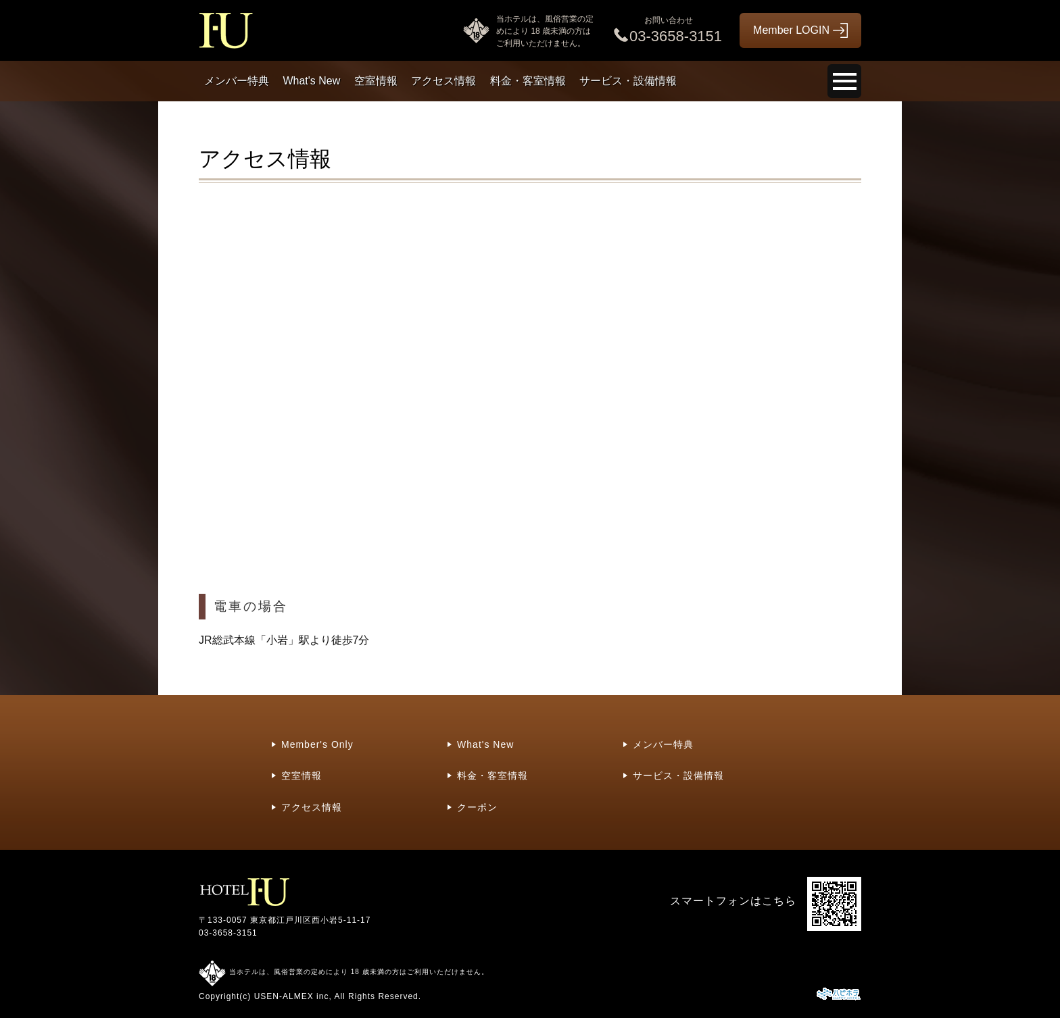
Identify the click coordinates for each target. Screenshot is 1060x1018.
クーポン (477, 807)
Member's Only (317, 744)
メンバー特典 (236, 80)
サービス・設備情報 (628, 80)
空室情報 (375, 80)
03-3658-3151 (228, 933)
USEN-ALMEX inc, (293, 996)
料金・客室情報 (528, 80)
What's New (311, 80)
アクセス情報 (443, 80)
